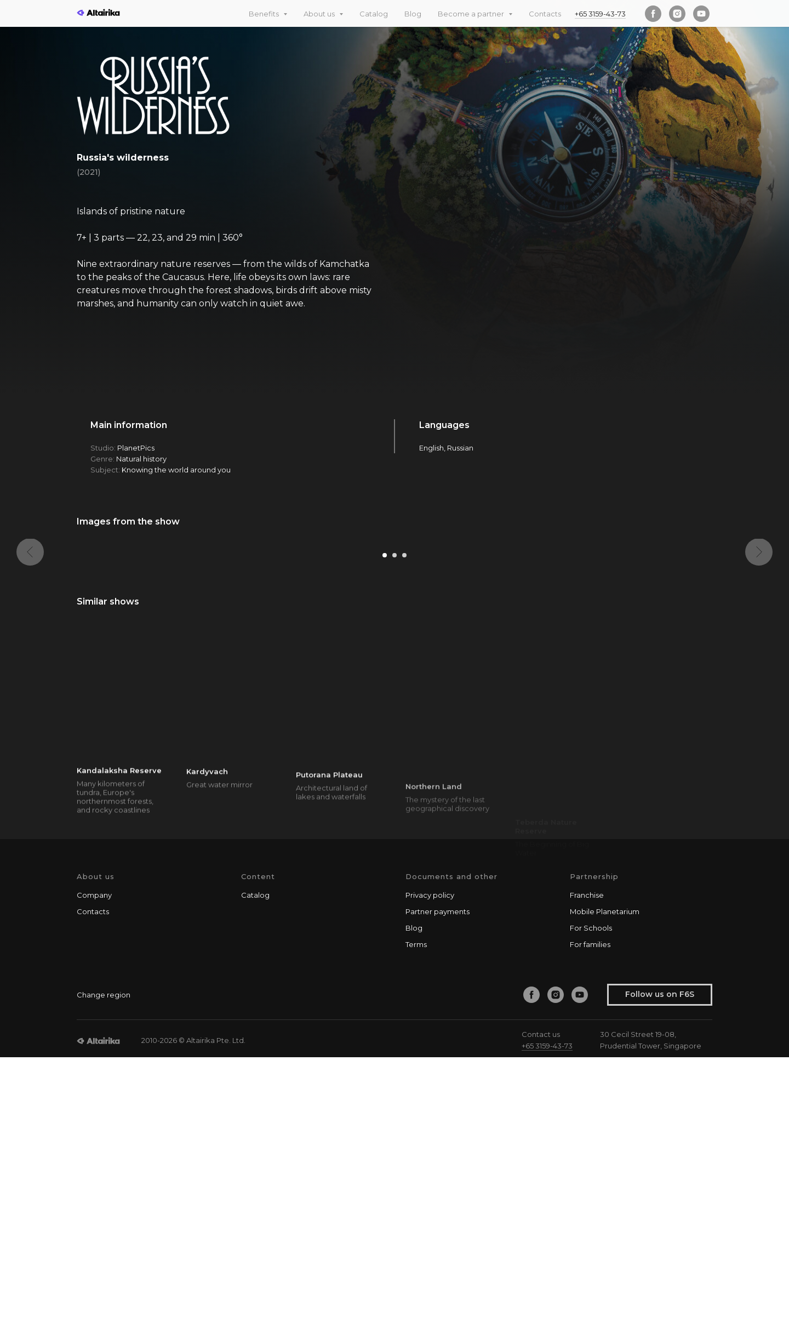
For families (590, 1204)
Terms (416, 1204)
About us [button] (320, 13)
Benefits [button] (265, 13)
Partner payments (437, 1171)
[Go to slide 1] (384, 815)
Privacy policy (429, 1154)
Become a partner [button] (472, 13)
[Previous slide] (30, 668)
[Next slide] (759, 668)
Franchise (587, 1154)
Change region (103, 1254)
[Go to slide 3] (404, 815)
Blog (412, 13)
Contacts (545, 13)
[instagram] (677, 13)
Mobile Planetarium (604, 1171)
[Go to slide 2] (394, 815)
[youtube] (701, 13)
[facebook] (653, 13)
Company (94, 1154)
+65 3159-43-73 (600, 13)
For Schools (591, 1187)
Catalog (373, 13)
